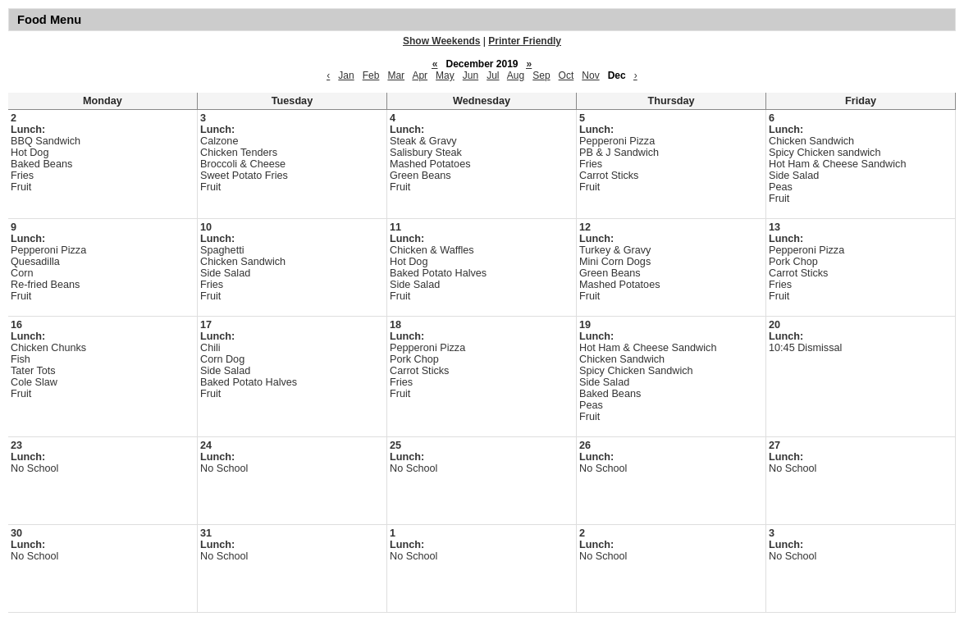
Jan (346, 75)
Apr (419, 75)
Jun (470, 75)
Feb (371, 75)
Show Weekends (441, 41)
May (445, 75)
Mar (395, 75)
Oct (566, 75)
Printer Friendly (524, 41)
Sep (541, 75)
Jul (493, 75)
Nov (590, 75)
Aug (515, 75)
